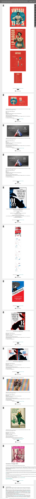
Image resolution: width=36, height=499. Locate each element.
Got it (34, 1)
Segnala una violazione (25, 498)
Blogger (22, 498)
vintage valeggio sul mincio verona (19, 439)
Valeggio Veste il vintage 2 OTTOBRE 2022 (17, 377)
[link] (19, 495)
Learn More (30, 1)
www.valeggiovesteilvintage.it (9, 478)
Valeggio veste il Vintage (20, 88)
